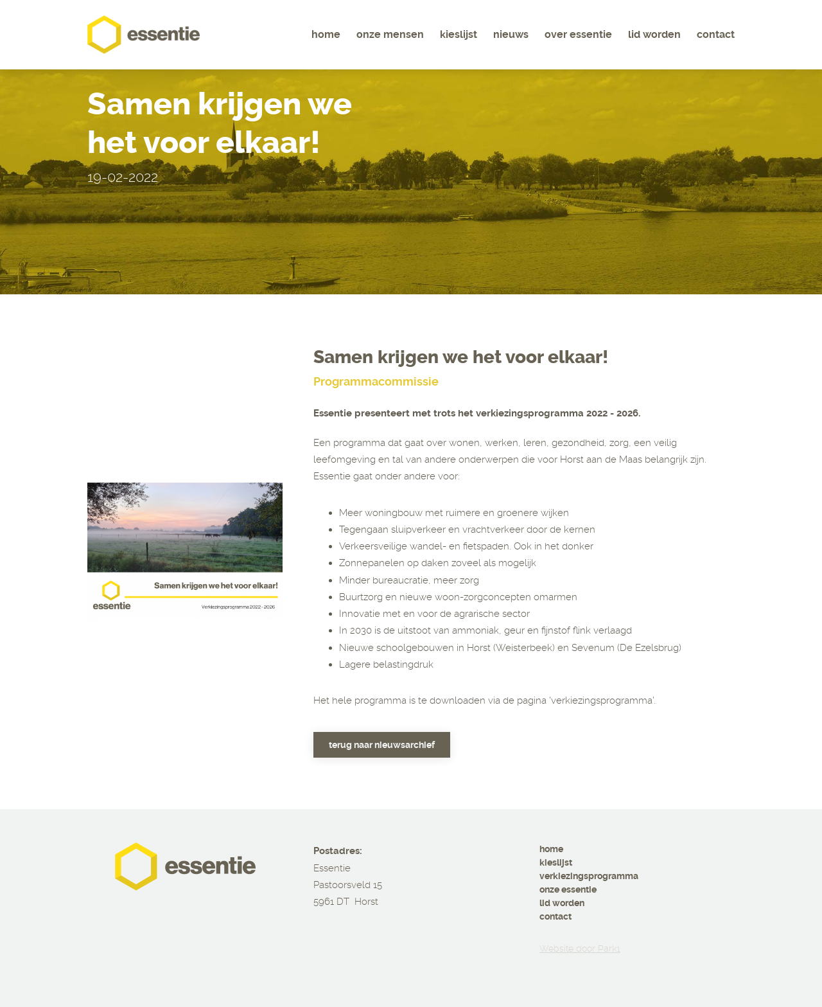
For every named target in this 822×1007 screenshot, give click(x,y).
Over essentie (578, 34)
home (551, 849)
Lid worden (654, 34)
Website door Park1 (579, 948)
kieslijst (555, 862)
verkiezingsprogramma (588, 876)
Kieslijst (458, 34)
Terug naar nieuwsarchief (382, 745)
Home (325, 34)
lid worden (561, 903)
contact (555, 916)
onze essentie (568, 889)
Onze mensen (390, 34)
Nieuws (511, 34)
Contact (716, 34)
